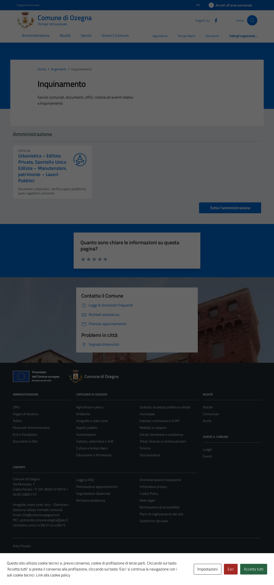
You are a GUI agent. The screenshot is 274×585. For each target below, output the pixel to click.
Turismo (145, 448)
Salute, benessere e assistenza (161, 434)
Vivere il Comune (115, 35)
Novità (65, 35)
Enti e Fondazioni (25, 434)
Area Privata (21, 545)
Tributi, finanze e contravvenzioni (163, 441)
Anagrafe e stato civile (92, 420)
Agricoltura (160, 35)
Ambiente (83, 413)
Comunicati (211, 413)
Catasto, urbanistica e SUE (95, 441)
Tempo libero (186, 35)
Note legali (147, 500)
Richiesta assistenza (90, 500)
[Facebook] (214, 20)
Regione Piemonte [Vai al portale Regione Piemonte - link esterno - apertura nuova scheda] (28, 5)
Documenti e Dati (25, 441)
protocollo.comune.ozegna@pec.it (44, 520)
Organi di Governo (25, 413)
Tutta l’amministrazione (230, 208)
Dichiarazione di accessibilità (159, 507)
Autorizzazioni (86, 434)
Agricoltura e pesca (89, 407)
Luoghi (207, 449)
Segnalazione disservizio (93, 493)
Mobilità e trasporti (153, 427)
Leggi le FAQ (85, 479)
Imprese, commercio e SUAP (159, 420)
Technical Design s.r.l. (42, 572)
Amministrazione (35, 35)
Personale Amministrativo (31, 427)
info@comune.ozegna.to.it (41, 514)
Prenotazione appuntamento (96, 486)
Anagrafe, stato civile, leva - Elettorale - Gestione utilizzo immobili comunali (41, 507)
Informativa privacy (153, 486)
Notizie (208, 407)
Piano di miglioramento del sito (161, 514)
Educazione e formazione (94, 455)
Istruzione (212, 35)
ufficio (24, 150)
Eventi (207, 456)
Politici (17, 420)
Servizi (86, 35)
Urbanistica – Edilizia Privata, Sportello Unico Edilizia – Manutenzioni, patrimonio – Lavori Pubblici (42, 168)
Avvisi (207, 420)
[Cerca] (252, 20)
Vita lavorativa (150, 455)
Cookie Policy (149, 493)
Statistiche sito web (154, 520)
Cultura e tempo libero (92, 448)
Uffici (16, 407)
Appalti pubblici (87, 427)
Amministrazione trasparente (160, 479)
